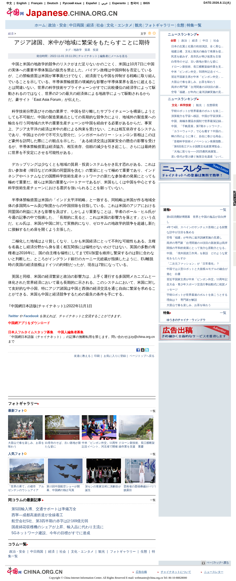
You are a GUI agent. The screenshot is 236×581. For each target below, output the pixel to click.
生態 (144, 551)
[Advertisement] (195, 372)
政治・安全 (17, 551)
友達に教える (82, 356)
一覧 (153, 500)
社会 (62, 551)
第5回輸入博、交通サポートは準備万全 (44, 509)
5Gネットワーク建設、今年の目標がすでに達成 (51, 533)
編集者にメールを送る (113, 56)
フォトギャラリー (123, 551)
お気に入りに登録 (115, 356)
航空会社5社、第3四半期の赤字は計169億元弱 (50, 521)
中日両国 (36, 551)
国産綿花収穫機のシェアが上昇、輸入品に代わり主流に (58, 527)
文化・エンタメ (82, 551)
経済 (11, 33)
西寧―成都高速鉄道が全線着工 (37, 515)
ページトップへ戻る (142, 356)
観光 (101, 551)
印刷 (97, 356)
